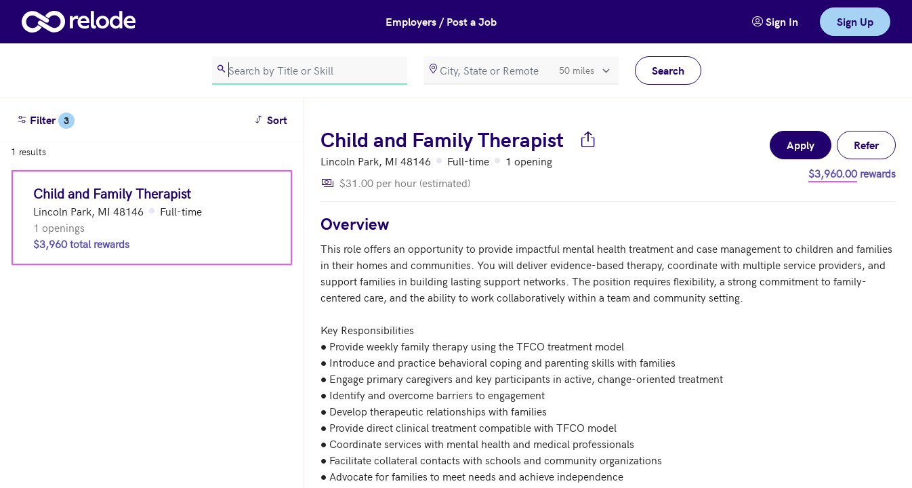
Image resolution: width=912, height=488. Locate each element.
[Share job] (588, 138)
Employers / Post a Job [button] (441, 21)
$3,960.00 (832, 172)
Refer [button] (866, 145)
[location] (521, 70)
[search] (309, 70)
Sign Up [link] (855, 21)
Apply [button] (800, 145)
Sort (273, 119)
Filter (45, 121)
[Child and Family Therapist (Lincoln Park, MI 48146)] (152, 217)
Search (668, 70)
